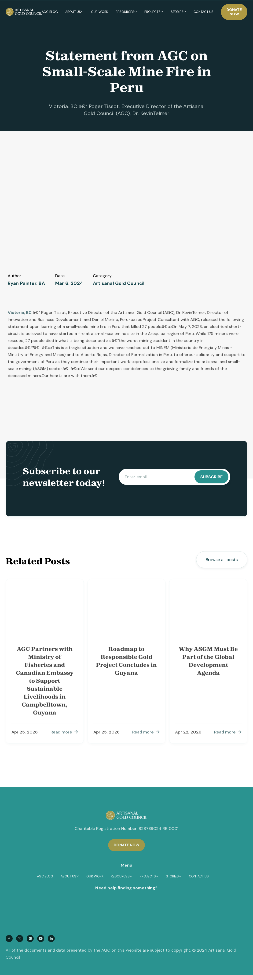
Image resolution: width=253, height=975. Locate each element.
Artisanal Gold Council (118, 283)
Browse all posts (222, 560)
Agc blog (50, 12)
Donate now (234, 11)
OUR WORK (99, 12)
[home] (24, 12)
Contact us (203, 12)
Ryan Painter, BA (26, 283)
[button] (74, 12)
